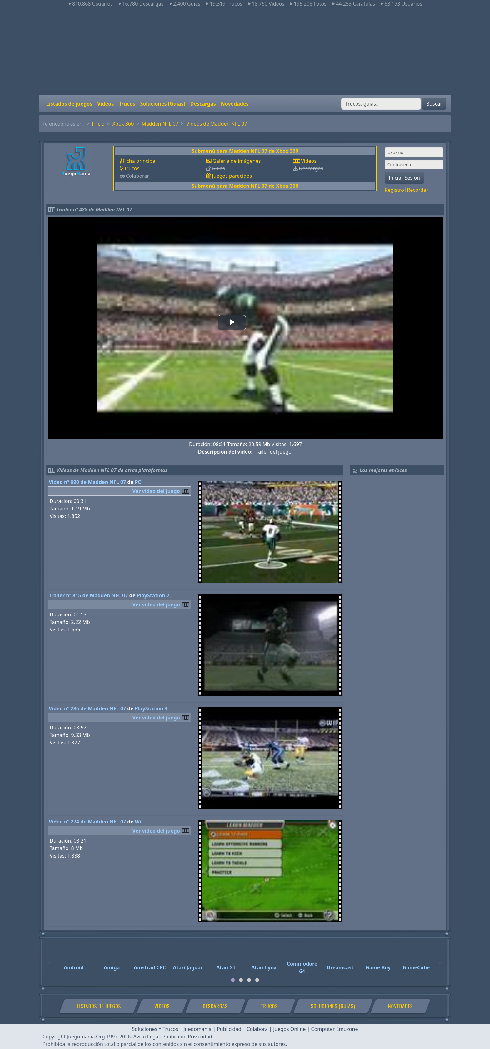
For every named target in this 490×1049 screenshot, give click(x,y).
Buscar (434, 103)
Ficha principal (140, 160)
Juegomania (197, 1029)
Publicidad (229, 1029)
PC (138, 482)
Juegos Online (289, 1029)
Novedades (235, 103)
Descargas (203, 103)
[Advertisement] (245, 51)
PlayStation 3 (151, 708)
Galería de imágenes (236, 160)
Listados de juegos (69, 103)
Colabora (257, 1029)
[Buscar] (381, 104)
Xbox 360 (123, 123)
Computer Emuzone (334, 1029)
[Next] (440, 959)
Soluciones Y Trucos (155, 1029)
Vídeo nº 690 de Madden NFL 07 (87, 482)
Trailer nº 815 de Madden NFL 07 (88, 595)
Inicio (98, 123)
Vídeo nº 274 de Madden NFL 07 (87, 821)
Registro (394, 189)
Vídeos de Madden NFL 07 (216, 123)
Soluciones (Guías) (162, 103)
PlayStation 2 (153, 595)
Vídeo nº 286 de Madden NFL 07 (87, 708)
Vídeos (105, 103)
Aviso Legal (146, 1036)
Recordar (417, 189)
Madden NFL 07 (160, 123)
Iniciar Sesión (404, 177)
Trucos (127, 103)
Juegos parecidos (232, 175)
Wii (138, 821)
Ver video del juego (156, 491)
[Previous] (50, 959)
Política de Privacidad (187, 1036)
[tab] (233, 980)
